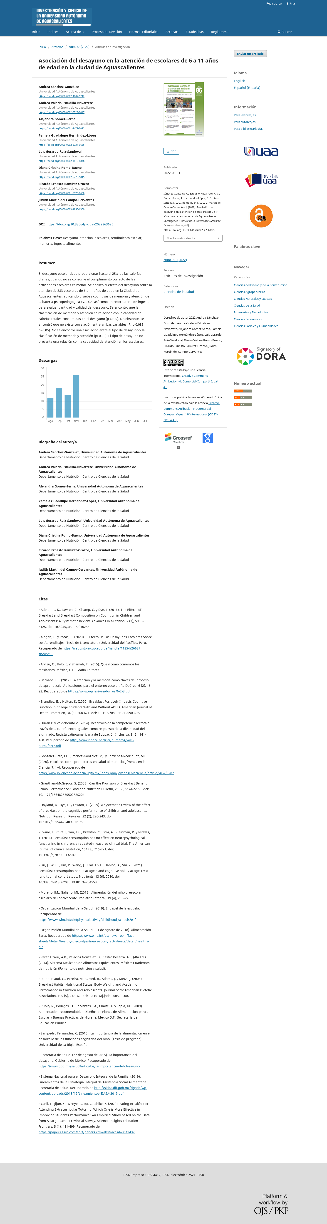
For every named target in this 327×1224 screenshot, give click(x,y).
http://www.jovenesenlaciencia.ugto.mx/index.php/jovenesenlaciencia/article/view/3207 (106, 773)
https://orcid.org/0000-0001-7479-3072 (61, 128)
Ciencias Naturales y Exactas (253, 299)
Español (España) (247, 87)
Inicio (36, 32)
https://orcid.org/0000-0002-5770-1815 (61, 177)
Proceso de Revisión (107, 32)
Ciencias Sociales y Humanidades (256, 326)
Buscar (285, 32)
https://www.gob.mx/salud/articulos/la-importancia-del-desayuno (89, 1066)
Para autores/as (244, 122)
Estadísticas (195, 32)
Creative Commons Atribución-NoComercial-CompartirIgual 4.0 (191, 381)
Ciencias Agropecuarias (249, 292)
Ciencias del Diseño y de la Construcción (260, 285)
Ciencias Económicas (248, 319)
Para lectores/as (245, 115)
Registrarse (219, 32)
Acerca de (74, 32)
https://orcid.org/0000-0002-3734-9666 (61, 144)
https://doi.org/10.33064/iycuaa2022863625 (80, 224)
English (239, 81)
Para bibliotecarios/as (248, 129)
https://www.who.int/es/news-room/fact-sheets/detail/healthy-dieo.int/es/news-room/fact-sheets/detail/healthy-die (94, 941)
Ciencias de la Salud (179, 292)
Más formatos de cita (181, 238)
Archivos (172, 32)
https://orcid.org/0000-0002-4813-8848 (61, 160)
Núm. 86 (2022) (79, 47)
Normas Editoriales (143, 32)
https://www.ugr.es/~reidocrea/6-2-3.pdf (99, 691)
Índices (53, 32)
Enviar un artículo (250, 54)
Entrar (291, 3)
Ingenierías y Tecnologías (251, 312)
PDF (173, 151)
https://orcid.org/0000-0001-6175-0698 (61, 193)
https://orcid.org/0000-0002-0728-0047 (61, 112)
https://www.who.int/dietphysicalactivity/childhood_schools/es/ (87, 919)
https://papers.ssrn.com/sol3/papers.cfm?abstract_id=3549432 (87, 1132)
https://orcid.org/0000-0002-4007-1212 (61, 96)
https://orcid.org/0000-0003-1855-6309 (61, 209)
